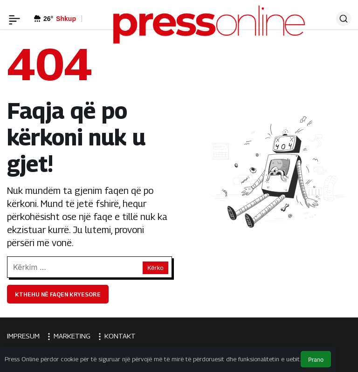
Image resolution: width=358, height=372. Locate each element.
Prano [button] (316, 359)
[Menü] (14, 18)
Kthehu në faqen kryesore (58, 294)
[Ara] (343, 18)
